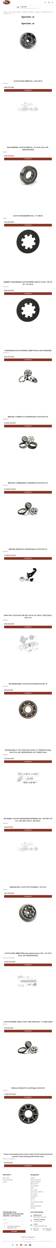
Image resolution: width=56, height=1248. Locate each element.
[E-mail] (14, 1223)
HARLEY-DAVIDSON (35, 1180)
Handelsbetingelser (35, 1206)
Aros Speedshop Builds (36, 1202)
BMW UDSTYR (34, 1184)
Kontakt (32, 1198)
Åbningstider (34, 1196)
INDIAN (32, 1188)
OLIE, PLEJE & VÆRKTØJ (36, 1192)
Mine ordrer (6, 1178)
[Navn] (14, 1219)
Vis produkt (28, 90)
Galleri (32, 1204)
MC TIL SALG (33, 1194)
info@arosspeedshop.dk (40, 1226)
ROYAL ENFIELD (34, 1186)
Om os (32, 1200)
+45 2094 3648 (37, 1221)
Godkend (14, 1231)
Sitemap (32, 1208)
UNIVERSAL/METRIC (35, 1182)
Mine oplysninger (7, 1180)
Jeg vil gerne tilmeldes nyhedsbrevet (13, 1227)
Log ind (5, 1182)
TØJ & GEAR (33, 1190)
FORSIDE (32, 1178)
